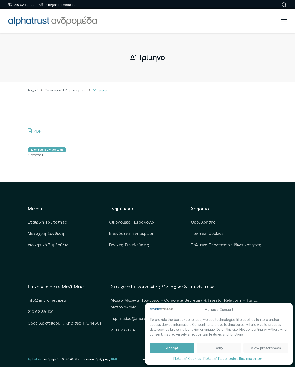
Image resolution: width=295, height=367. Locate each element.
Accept (172, 348)
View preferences (266, 348)
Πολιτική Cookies (187, 358)
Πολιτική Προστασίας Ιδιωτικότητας (232, 358)
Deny (219, 348)
